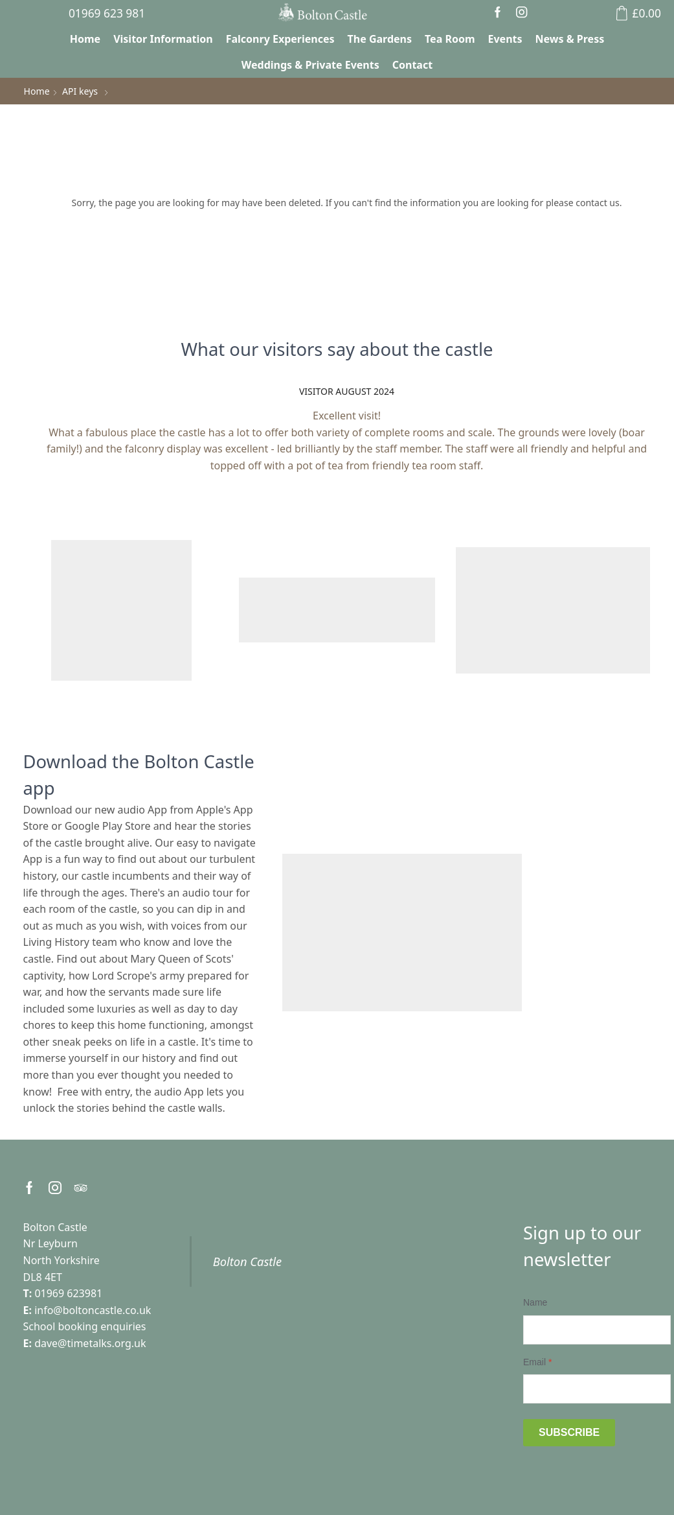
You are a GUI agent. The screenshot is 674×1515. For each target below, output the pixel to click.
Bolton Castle (247, 1261)
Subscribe (569, 1432)
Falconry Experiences (280, 39)
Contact (412, 65)
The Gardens (380, 39)
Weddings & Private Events (310, 65)
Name (535, 1302)
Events (505, 39)
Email (537, 1361)
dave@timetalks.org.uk (90, 1343)
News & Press (570, 39)
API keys (80, 91)
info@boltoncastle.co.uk (92, 1310)
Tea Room (450, 39)
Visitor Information (163, 39)
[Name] (597, 1329)
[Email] (597, 1388)
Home (85, 39)
